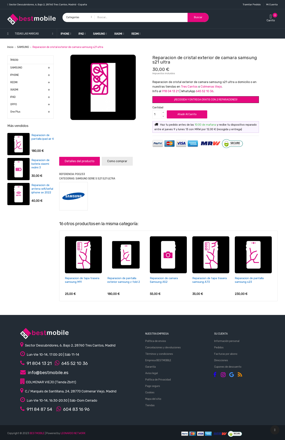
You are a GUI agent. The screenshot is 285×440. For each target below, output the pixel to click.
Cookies (149, 392)
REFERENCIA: (66, 174)
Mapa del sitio (153, 399)
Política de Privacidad (158, 379)
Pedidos (219, 347)
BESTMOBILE (37, 433)
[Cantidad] (156, 114)
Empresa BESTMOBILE (158, 360)
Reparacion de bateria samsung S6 (42, 163)
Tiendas (150, 405)
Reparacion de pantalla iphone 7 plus (42, 139)
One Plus (15, 111)
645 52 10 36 (204, 91)
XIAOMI (14, 89)
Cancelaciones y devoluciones (163, 347)
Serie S (92, 178)
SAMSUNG (16, 67)
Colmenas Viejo (211, 86)
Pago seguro (152, 386)
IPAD (13, 97)
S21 (100, 178)
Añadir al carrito (187, 114)
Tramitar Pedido (252, 4)
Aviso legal (151, 373)
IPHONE (14, 75)
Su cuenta (221, 333)
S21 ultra (109, 178)
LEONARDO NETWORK (73, 433)
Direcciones (221, 360)
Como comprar (117, 161)
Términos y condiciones (159, 354)
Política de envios (155, 341)
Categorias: (67, 178)
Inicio (14, 60)
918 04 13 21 (170, 91)
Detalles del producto (79, 161)
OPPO (13, 104)
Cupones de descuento (227, 366)
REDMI (13, 82)
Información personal (226, 341)
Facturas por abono (225, 354)
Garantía (150, 366)
